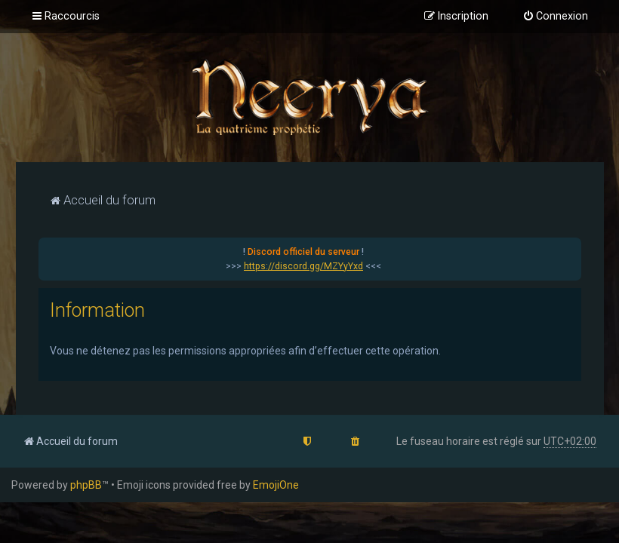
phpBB (86, 485)
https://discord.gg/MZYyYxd (303, 266)
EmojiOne (276, 485)
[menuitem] (555, 16)
